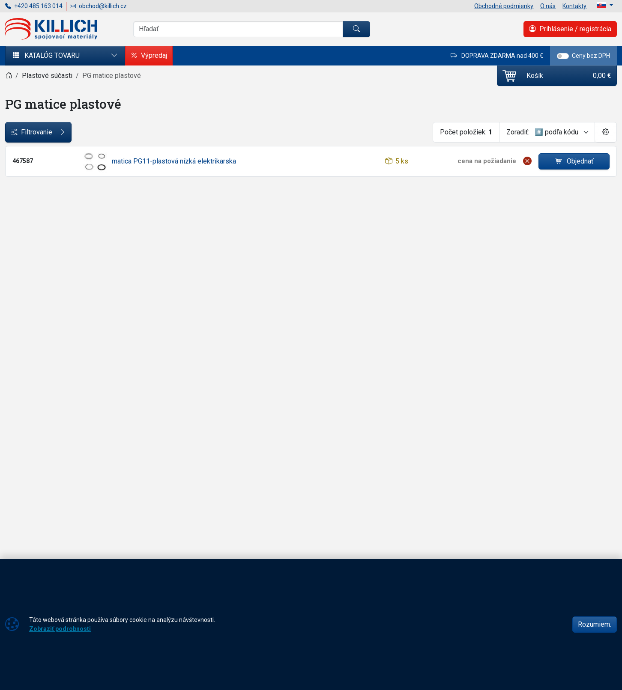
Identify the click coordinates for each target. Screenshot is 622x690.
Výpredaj (149, 56)
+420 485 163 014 (34, 6)
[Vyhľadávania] (238, 29)
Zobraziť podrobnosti (60, 628)
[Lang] (605, 5)
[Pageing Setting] (605, 132)
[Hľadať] (356, 29)
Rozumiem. (594, 624)
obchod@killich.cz (98, 6)
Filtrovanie (38, 132)
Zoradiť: (517, 132)
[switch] (563, 56)
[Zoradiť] (562, 132)
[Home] (8, 75)
